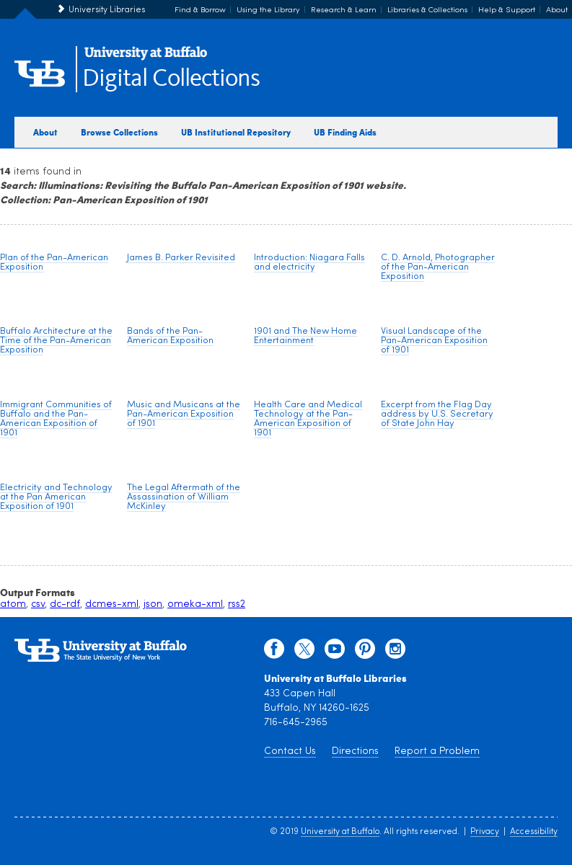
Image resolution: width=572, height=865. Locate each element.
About (557, 10)
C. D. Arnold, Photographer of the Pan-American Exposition (438, 267)
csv (38, 604)
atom (13, 604)
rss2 (236, 604)
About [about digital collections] (45, 131)
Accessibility (534, 832)
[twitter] (304, 652)
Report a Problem (437, 751)
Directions (355, 751)
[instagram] (395, 652)
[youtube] (335, 652)
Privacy (484, 832)
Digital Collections (171, 79)
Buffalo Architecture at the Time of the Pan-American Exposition (56, 341)
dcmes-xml (111, 604)
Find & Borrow (200, 10)
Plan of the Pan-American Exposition (54, 262)
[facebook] (274, 652)
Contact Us (290, 751)
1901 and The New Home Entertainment (305, 336)
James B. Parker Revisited (181, 257)
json (153, 604)
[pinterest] (365, 652)
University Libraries (107, 10)
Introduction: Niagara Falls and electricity (309, 262)
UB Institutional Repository (236, 131)
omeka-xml (195, 604)
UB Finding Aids (345, 131)
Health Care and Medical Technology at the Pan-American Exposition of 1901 (308, 419)
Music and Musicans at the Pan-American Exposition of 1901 (183, 414)
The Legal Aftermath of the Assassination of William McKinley (183, 497)
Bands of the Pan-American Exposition (170, 336)
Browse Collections (119, 131)
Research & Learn (344, 10)
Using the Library (268, 10)
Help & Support (506, 10)
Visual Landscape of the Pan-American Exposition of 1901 (434, 341)
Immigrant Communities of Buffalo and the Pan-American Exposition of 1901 (56, 419)
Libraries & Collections (427, 10)
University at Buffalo (340, 832)
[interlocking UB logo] (145, 58)
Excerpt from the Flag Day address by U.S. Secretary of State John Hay (437, 414)
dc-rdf (65, 604)
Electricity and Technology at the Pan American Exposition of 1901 (56, 497)
